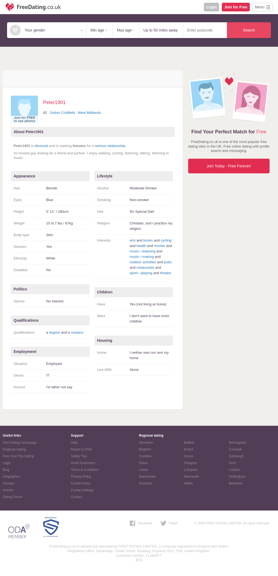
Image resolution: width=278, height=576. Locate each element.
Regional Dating (14, 449)
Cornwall (235, 449)
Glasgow (190, 463)
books (148, 240)
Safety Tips (79, 456)
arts (133, 240)
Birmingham (237, 442)
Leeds (143, 470)
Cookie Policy (81, 483)
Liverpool (190, 470)
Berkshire (236, 483)
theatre (165, 273)
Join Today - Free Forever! (229, 166)
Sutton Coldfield (62, 113)
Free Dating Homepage (20, 442)
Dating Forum (13, 497)
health (141, 246)
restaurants (145, 267)
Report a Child (81, 449)
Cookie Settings (82, 490)
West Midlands (89, 113)
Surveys (8, 483)
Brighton (145, 449)
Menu (259, 7)
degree (54, 332)
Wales (188, 483)
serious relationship (110, 146)
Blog (6, 470)
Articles (8, 490)
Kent (232, 463)
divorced (41, 146)
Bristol (188, 449)
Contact (76, 497)
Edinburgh (236, 456)
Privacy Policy (81, 476)
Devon (189, 456)
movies (159, 246)
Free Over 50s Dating (18, 456)
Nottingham (237, 476)
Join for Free (235, 7)
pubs (168, 262)
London (234, 470)
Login (211, 7)
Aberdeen (146, 442)
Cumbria (145, 456)
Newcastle (191, 476)
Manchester (147, 476)
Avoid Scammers (83, 463)
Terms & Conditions (85, 470)
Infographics (11, 476)
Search (249, 30)
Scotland (145, 483)
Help (74, 442)
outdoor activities (143, 262)
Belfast (189, 442)
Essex (143, 463)
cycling (166, 240)
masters (77, 332)
